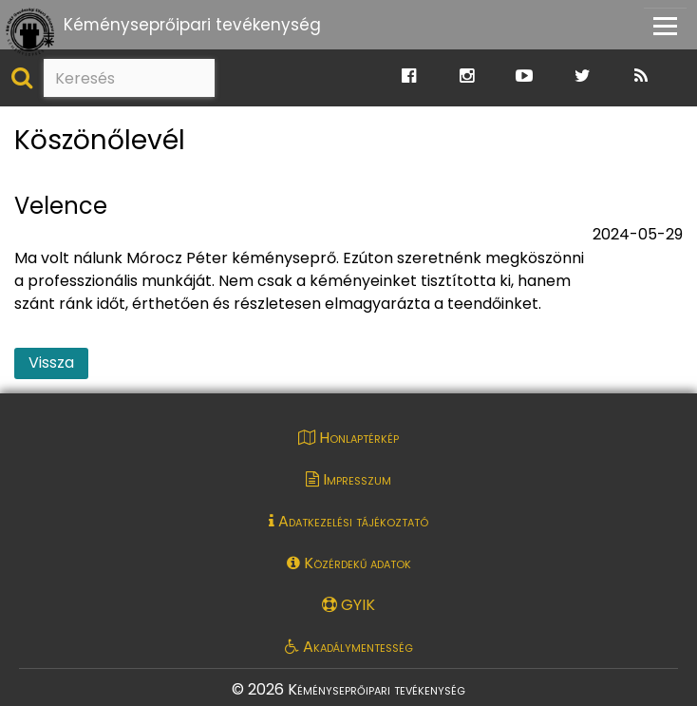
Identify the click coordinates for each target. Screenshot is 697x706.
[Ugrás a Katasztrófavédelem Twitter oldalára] (583, 76)
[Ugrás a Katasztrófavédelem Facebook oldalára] (409, 76)
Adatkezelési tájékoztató (348, 521)
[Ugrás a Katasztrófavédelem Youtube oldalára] (524, 76)
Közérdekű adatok (349, 563)
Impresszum (348, 479)
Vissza (51, 362)
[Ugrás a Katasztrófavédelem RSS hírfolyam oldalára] (641, 76)
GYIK (348, 605)
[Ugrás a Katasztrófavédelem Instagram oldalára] (467, 76)
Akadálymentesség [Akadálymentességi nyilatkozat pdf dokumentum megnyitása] (349, 647)
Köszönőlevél (99, 141)
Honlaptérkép (348, 437)
